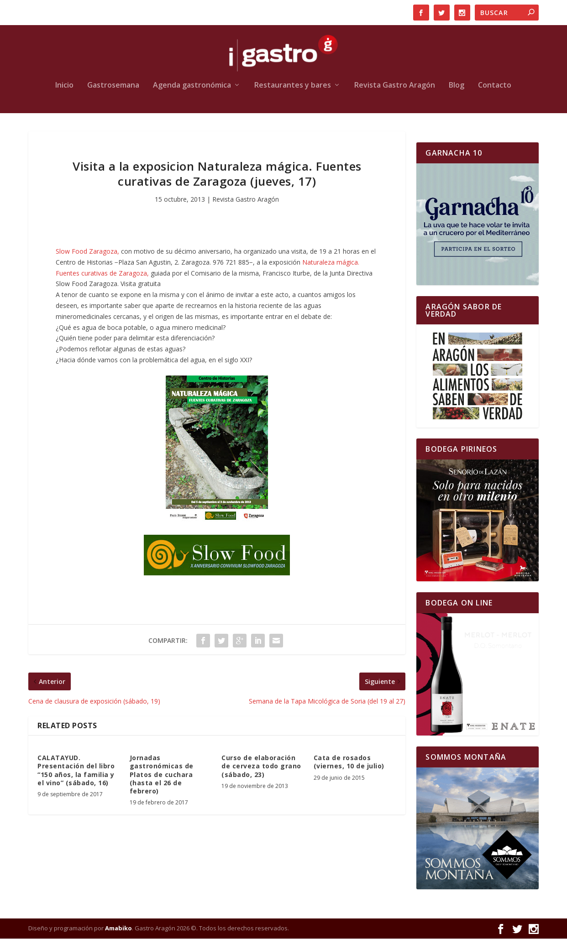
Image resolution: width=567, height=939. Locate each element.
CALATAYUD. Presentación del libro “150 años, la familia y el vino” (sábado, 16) (76, 771)
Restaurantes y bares (292, 86)
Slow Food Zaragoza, (87, 251)
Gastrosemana (113, 86)
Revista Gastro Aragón (394, 86)
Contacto (494, 86)
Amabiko (118, 928)
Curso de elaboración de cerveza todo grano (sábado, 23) (261, 766)
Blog (456, 86)
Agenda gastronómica (192, 86)
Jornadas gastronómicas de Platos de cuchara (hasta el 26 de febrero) (162, 775)
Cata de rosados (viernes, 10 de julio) (349, 762)
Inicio (64, 86)
